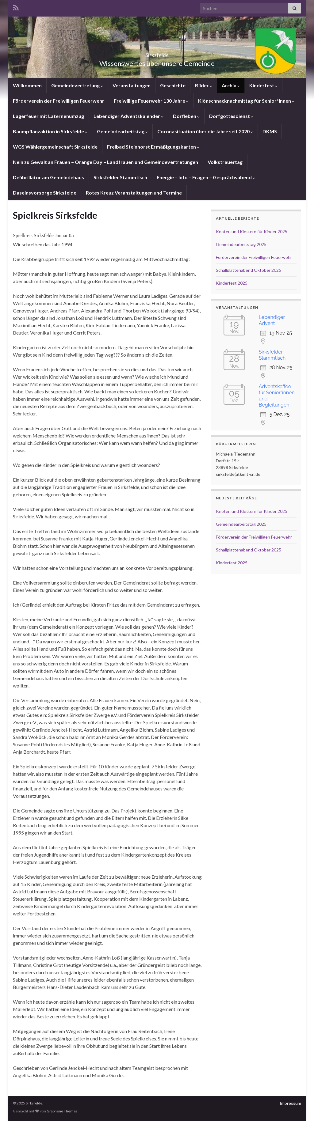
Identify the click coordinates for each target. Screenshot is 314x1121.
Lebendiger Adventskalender (128, 116)
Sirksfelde (157, 53)
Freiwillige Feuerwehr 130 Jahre (151, 101)
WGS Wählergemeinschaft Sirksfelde (55, 147)
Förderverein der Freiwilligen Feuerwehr (58, 101)
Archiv (231, 85)
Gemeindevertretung (77, 85)
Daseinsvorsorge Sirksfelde (44, 192)
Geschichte (173, 85)
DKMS (269, 131)
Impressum (290, 1103)
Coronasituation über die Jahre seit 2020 (205, 131)
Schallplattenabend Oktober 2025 (248, 270)
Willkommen (27, 85)
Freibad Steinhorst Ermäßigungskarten (153, 147)
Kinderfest (263, 85)
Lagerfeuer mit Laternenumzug (48, 116)
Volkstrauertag (225, 162)
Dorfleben (186, 116)
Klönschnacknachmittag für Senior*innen (246, 101)
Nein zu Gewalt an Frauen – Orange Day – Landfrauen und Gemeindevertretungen (105, 162)
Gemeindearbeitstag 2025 (241, 244)
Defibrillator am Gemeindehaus (48, 177)
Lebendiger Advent (272, 320)
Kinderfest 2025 (231, 283)
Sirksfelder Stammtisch (120, 177)
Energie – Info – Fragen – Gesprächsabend (206, 177)
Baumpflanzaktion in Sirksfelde (50, 131)
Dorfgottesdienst (231, 116)
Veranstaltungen (132, 85)
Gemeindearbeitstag (122, 131)
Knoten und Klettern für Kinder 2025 (251, 231)
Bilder (203, 85)
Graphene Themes (62, 1111)
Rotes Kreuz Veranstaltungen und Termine (134, 192)
